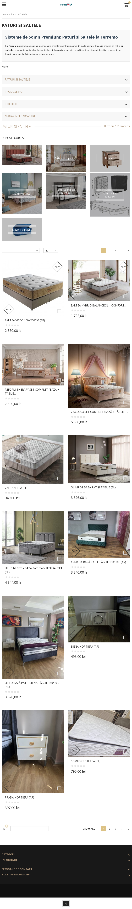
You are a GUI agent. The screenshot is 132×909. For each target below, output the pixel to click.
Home (5, 14)
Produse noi (14, 92)
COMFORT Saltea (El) (85, 761)
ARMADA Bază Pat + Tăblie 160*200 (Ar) (98, 562)
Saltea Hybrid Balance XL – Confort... (98, 305)
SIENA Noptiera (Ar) (85, 646)
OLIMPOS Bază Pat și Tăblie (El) (93, 487)
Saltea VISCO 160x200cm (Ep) (25, 320)
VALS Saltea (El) (16, 488)
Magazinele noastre (20, 116)
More (5, 66)
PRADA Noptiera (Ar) (19, 797)
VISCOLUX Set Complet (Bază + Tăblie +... (99, 412)
